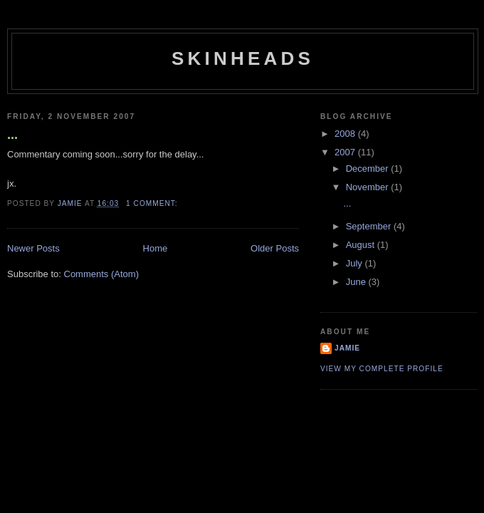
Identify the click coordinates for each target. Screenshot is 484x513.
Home (155, 248)
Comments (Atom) (101, 274)
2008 (346, 133)
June (357, 281)
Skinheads (243, 58)
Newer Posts (33, 248)
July (355, 263)
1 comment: (153, 203)
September (370, 226)
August (361, 244)
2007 (346, 152)
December (368, 168)
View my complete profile (381, 369)
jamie (347, 348)
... (12, 135)
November (368, 187)
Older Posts (275, 248)
